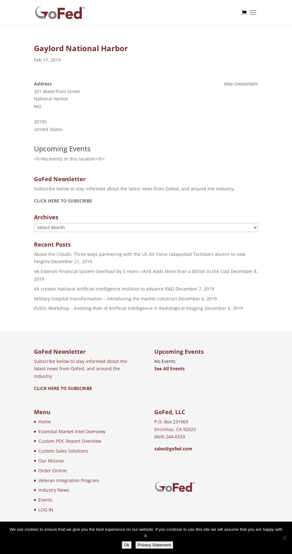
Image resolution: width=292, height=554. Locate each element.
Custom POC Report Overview (69, 441)
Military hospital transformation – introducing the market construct (105, 299)
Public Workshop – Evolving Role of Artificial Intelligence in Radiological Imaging (118, 308)
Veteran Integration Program (68, 480)
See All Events (169, 369)
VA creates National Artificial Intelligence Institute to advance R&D (104, 289)
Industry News (53, 490)
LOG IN (45, 510)
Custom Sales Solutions (63, 451)
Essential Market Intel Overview (71, 431)
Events (45, 500)
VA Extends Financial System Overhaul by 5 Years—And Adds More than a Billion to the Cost (131, 271)
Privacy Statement (154, 545)
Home (44, 422)
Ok (126, 545)
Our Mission (51, 461)
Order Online (52, 471)
